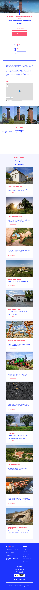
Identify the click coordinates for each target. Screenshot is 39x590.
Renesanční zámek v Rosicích (14, 309)
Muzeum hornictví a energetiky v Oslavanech (18, 401)
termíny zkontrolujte (17, 75)
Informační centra (26, 554)
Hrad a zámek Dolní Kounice (14, 279)
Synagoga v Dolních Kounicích (15, 186)
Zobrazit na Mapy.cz (10, 97)
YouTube (16, 558)
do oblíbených (20, 33)
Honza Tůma (24, 586)
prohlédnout (13, 192)
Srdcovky (31, 1)
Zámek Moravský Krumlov (14, 464)
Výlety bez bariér (32, 131)
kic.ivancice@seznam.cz (21, 51)
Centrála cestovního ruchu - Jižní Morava (22, 585)
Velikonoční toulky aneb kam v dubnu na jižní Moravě (19, 131)
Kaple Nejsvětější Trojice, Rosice (15, 216)
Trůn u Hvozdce (11, 433)
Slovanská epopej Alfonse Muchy (15, 495)
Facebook (9, 558)
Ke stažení (25, 551)
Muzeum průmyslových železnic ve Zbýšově (18, 371)
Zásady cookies (25, 561)
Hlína (18, 45)
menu (20, 1)
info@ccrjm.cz (8, 554)
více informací (20, 28)
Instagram (9, 559)
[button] (19, 91)
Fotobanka (25, 552)
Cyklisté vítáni (25, 559)
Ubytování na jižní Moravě (27, 558)
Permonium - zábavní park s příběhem (16, 340)
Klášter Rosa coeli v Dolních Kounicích (16, 247)
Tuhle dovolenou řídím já (6, 131)
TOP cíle (24, 549)
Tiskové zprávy (25, 556)
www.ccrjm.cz (8, 555)
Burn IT (17, 586)
